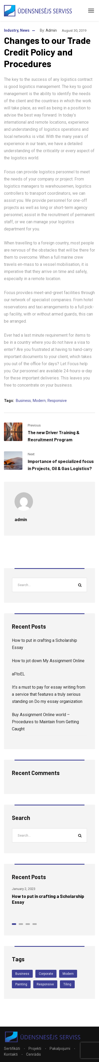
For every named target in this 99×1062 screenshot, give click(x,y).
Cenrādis (33, 1054)
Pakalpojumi (60, 1048)
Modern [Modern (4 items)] (68, 974)
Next (31, 454)
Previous (34, 425)
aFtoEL (18, 673)
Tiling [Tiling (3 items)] (67, 984)
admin (51, 30)
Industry (11, 30)
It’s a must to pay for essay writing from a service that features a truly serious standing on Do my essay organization (48, 694)
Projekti (35, 1048)
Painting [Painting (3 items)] (21, 984)
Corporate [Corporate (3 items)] (46, 974)
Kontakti (11, 1054)
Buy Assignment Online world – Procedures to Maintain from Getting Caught (45, 721)
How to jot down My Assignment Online (48, 660)
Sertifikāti (12, 1048)
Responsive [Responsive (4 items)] (45, 984)
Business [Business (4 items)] (22, 974)
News (25, 30)
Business (23, 400)
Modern (39, 400)
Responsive (57, 400)
